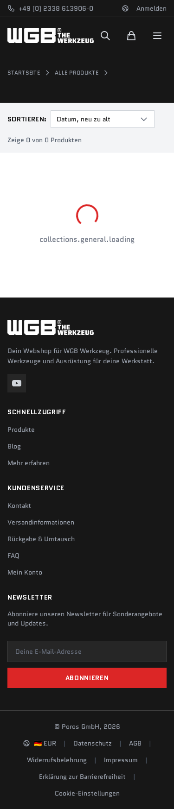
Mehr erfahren (28, 463)
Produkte (21, 429)
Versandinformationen (40, 522)
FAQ (13, 555)
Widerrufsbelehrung (57, 760)
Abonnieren (87, 678)
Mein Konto (24, 572)
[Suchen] (105, 35)
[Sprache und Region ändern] (125, 8)
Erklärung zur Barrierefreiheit (82, 776)
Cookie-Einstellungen (87, 793)
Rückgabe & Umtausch (41, 539)
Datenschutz (92, 743)
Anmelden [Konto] (151, 8)
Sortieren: (27, 119)
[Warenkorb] (131, 35)
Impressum (121, 760)
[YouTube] (16, 383)
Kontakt (19, 505)
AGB (135, 743)
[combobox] (103, 119)
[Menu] (157, 35)
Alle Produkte (76, 72)
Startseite (23, 72)
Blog (14, 446)
